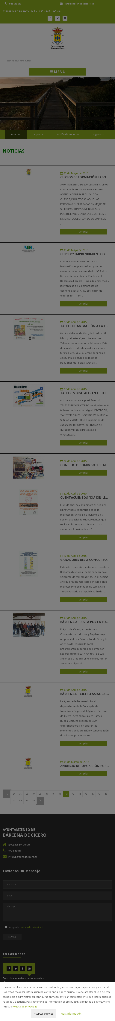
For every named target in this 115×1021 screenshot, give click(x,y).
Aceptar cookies (43, 1013)
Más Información (70, 1013)
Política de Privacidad (25, 1006)
